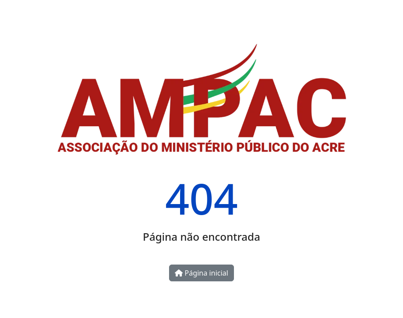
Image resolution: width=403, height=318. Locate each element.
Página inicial (201, 273)
